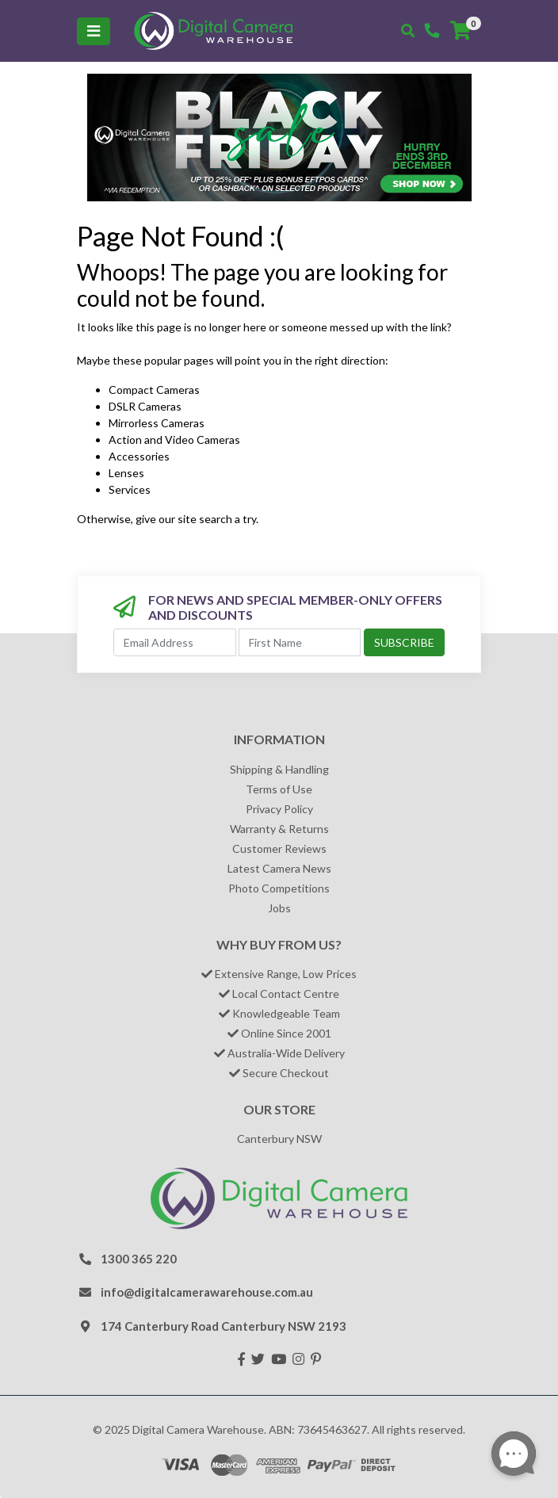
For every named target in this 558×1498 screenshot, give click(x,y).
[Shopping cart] (460, 31)
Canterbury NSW (279, 1138)
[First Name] (300, 642)
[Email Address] (174, 642)
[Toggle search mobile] (408, 31)
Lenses (126, 473)
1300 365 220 (139, 1259)
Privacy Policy (279, 809)
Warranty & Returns (279, 828)
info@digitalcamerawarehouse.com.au (207, 1292)
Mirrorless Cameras (156, 423)
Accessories (139, 456)
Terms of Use (279, 789)
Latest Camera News (279, 868)
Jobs (279, 908)
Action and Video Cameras (174, 439)
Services (130, 489)
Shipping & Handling (279, 769)
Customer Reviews (279, 848)
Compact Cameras (154, 389)
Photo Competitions (279, 888)
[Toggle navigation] (93, 31)
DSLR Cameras (145, 406)
